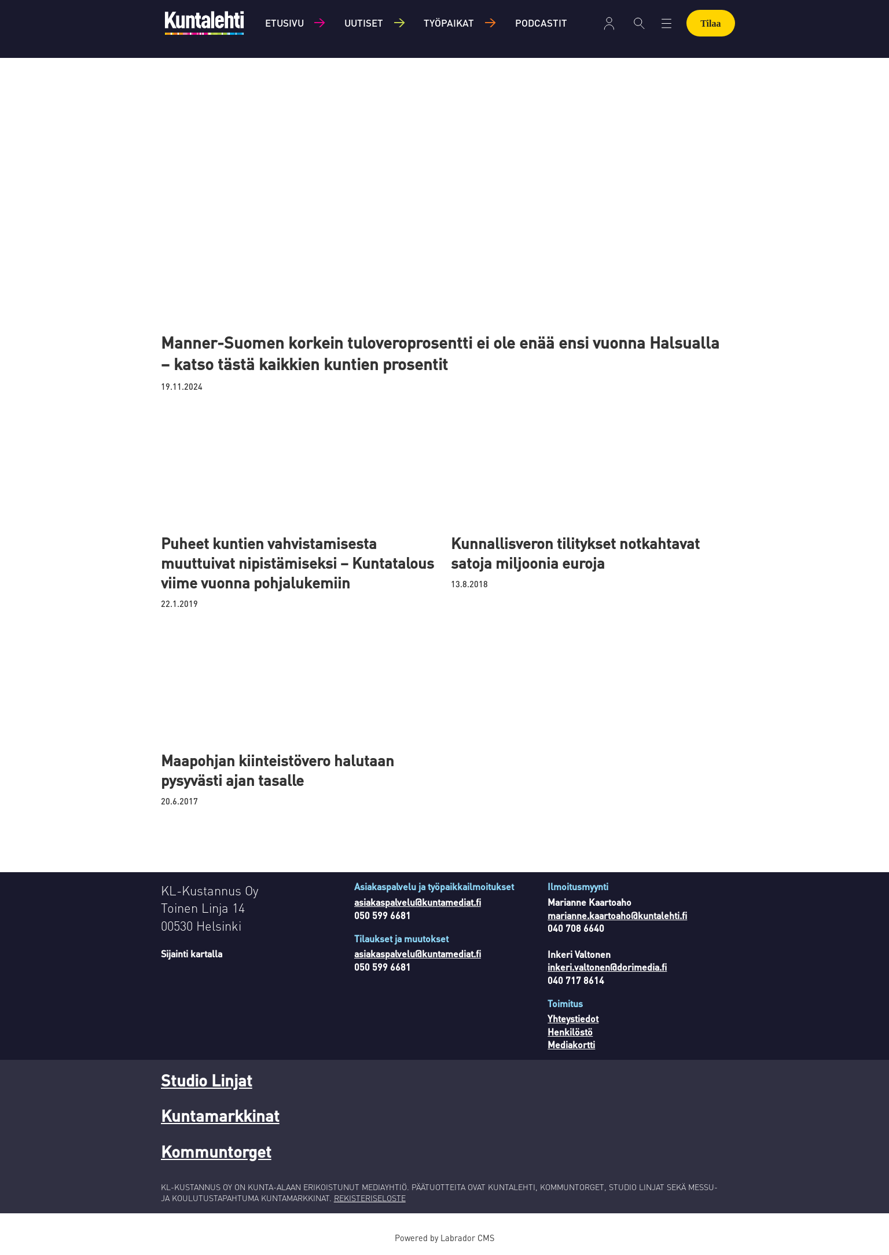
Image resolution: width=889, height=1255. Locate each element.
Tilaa (710, 23)
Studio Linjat (206, 1080)
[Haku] (639, 23)
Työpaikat (449, 22)
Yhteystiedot (573, 1018)
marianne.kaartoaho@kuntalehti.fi (617, 915)
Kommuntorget (216, 1151)
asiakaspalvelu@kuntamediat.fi (417, 902)
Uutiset (363, 22)
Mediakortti (571, 1044)
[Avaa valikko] (666, 23)
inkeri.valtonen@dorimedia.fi (607, 967)
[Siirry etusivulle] (204, 22)
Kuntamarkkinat (220, 1115)
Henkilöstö (570, 1032)
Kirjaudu (609, 23)
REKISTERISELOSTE (370, 1197)
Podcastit (541, 22)
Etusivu (284, 22)
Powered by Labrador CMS (444, 1237)
